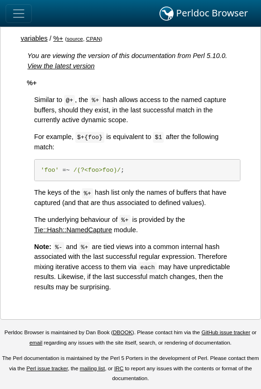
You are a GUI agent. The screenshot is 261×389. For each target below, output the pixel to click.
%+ (58, 38)
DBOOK (122, 332)
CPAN (93, 39)
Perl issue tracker (47, 368)
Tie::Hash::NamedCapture (73, 230)
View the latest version (61, 66)
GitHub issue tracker (226, 332)
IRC (118, 368)
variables (34, 38)
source (75, 39)
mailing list (92, 368)
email (36, 342)
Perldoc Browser (204, 14)
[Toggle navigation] (19, 13)
